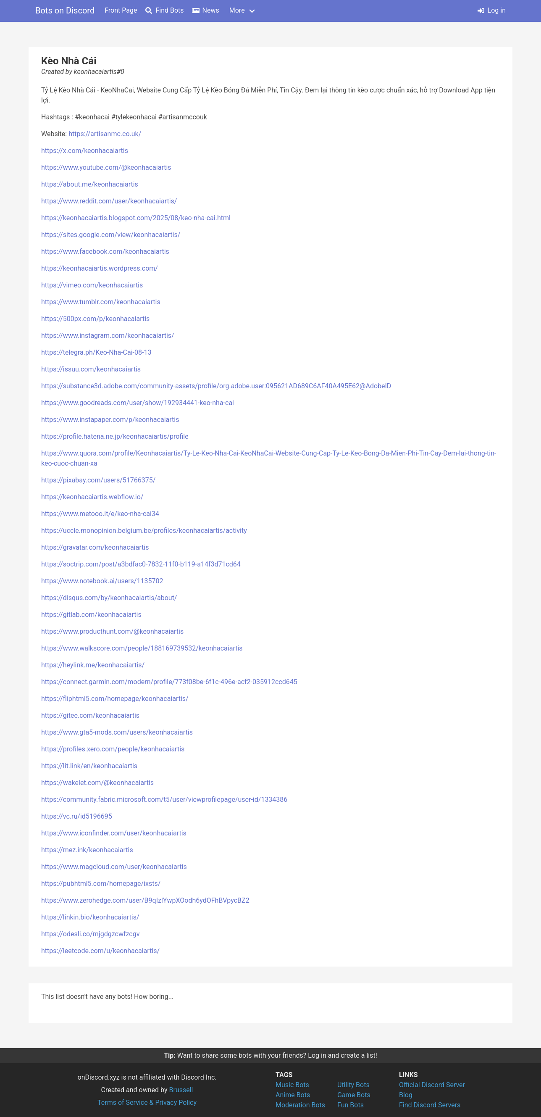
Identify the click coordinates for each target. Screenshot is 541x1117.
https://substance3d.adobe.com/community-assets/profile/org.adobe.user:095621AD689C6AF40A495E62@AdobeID (216, 386)
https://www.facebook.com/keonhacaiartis (105, 252)
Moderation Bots (300, 1105)
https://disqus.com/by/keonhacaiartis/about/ (109, 598)
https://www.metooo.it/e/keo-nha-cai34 (100, 514)
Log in (492, 10)
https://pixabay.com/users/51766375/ (98, 480)
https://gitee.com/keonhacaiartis (90, 715)
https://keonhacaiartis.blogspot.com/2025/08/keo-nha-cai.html (136, 218)
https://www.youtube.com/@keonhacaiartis (106, 167)
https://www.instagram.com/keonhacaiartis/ (107, 336)
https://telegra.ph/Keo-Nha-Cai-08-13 (96, 352)
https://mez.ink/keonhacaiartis (87, 850)
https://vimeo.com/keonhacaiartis (92, 285)
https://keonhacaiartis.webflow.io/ (92, 497)
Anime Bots (293, 1095)
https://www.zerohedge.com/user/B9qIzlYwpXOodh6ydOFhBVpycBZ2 (145, 900)
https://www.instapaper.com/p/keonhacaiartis (110, 420)
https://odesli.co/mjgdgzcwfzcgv (90, 934)
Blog (405, 1095)
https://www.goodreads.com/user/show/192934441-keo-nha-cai (137, 403)
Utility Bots (353, 1085)
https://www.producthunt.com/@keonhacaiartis (112, 631)
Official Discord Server (432, 1085)
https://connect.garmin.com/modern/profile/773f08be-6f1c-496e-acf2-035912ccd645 (169, 682)
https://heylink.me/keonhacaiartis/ (92, 665)
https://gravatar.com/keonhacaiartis (95, 547)
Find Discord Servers (429, 1105)
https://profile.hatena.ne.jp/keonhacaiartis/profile (115, 436)
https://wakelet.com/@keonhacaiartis (97, 783)
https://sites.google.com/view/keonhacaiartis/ (110, 235)
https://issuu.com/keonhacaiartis (91, 369)
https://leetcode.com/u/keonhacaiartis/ (100, 951)
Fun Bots (350, 1105)
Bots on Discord (65, 10)
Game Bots (353, 1095)
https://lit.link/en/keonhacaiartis (89, 766)
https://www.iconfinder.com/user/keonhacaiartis (113, 833)
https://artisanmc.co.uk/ (104, 134)
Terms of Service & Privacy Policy (147, 1102)
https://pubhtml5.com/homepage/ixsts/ (100, 884)
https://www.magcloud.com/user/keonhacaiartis (114, 867)
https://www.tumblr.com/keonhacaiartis (100, 302)
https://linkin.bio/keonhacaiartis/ (90, 917)
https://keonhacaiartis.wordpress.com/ (99, 268)
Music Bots (292, 1085)
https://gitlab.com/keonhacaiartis (91, 615)
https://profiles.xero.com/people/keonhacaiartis (112, 749)
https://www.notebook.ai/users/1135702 (102, 581)
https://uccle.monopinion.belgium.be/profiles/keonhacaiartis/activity (144, 531)
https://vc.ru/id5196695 (76, 816)
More (237, 10)
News (205, 10)
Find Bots (164, 10)
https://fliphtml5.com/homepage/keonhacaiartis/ (115, 699)
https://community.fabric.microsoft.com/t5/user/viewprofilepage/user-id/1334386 (164, 800)
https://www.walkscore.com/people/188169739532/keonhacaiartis (142, 648)
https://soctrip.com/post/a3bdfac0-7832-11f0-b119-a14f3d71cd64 (141, 564)
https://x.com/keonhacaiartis (84, 151)
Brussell (181, 1090)
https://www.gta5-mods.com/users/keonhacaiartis (117, 732)
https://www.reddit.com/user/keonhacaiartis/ (109, 201)
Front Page (121, 10)
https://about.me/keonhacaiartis (89, 184)
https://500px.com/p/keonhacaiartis (95, 319)
